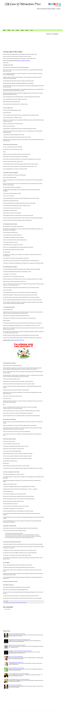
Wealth (9, 30)
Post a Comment (7, 609)
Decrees (27, 30)
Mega (14, 602)
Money (22, 602)
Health (4, 30)
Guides (22, 30)
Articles (17, 30)
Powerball (24, 602)
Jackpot (6, 602)
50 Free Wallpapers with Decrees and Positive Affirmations (19, 679)
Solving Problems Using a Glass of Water (16, 662)
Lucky (12, 602)
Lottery (9, 602)
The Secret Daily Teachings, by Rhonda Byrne (17, 633)
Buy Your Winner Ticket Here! (24, 60)
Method (16, 602)
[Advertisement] (32, 20)
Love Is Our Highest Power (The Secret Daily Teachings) (19, 673)
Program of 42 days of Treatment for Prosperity (17, 645)
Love (13, 30)
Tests (32, 30)
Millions (19, 602)
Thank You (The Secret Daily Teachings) (16, 656)
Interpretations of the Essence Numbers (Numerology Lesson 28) (20, 650)
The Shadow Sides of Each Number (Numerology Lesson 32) (19, 639)
